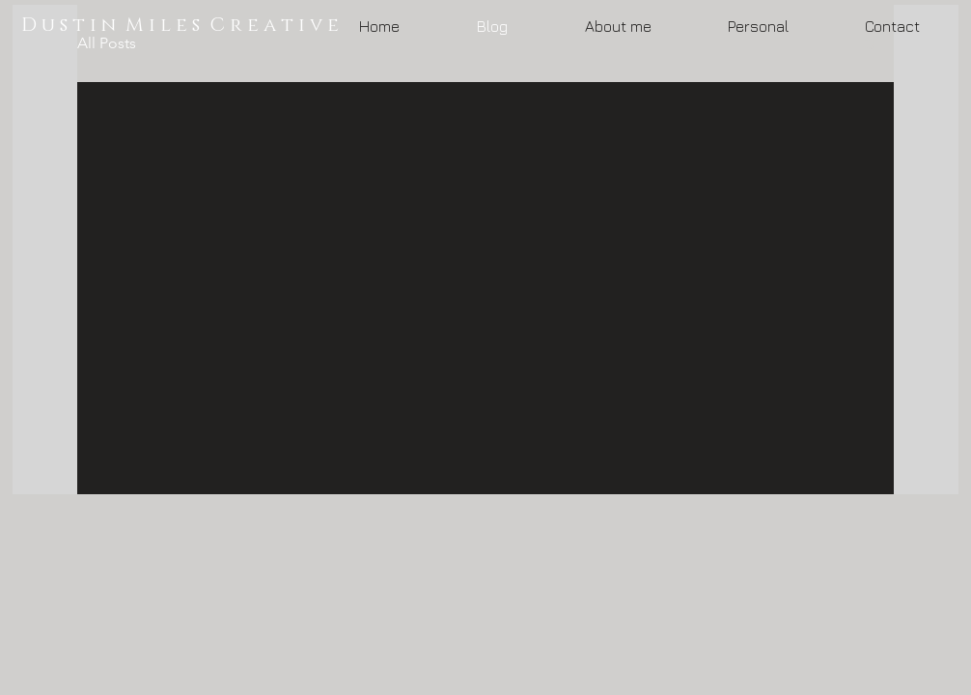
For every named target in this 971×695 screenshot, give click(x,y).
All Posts (106, 43)
